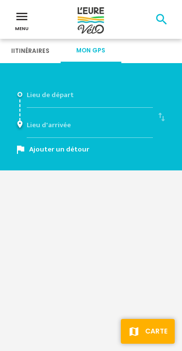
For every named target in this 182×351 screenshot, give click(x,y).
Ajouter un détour (59, 149)
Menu (22, 20)
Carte (156, 331)
